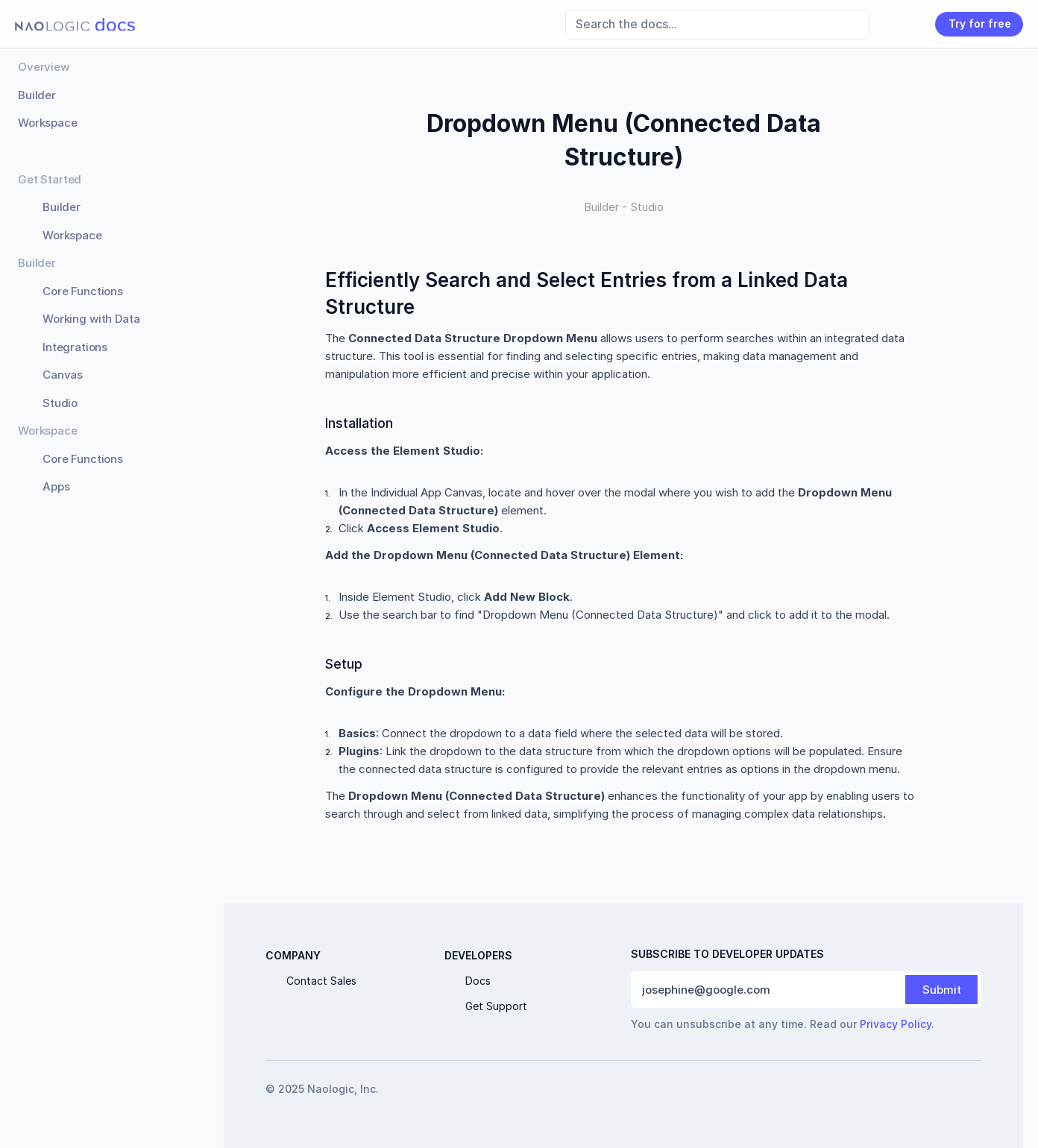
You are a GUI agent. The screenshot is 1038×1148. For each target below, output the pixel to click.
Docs (478, 980)
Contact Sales (321, 980)
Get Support (496, 1006)
